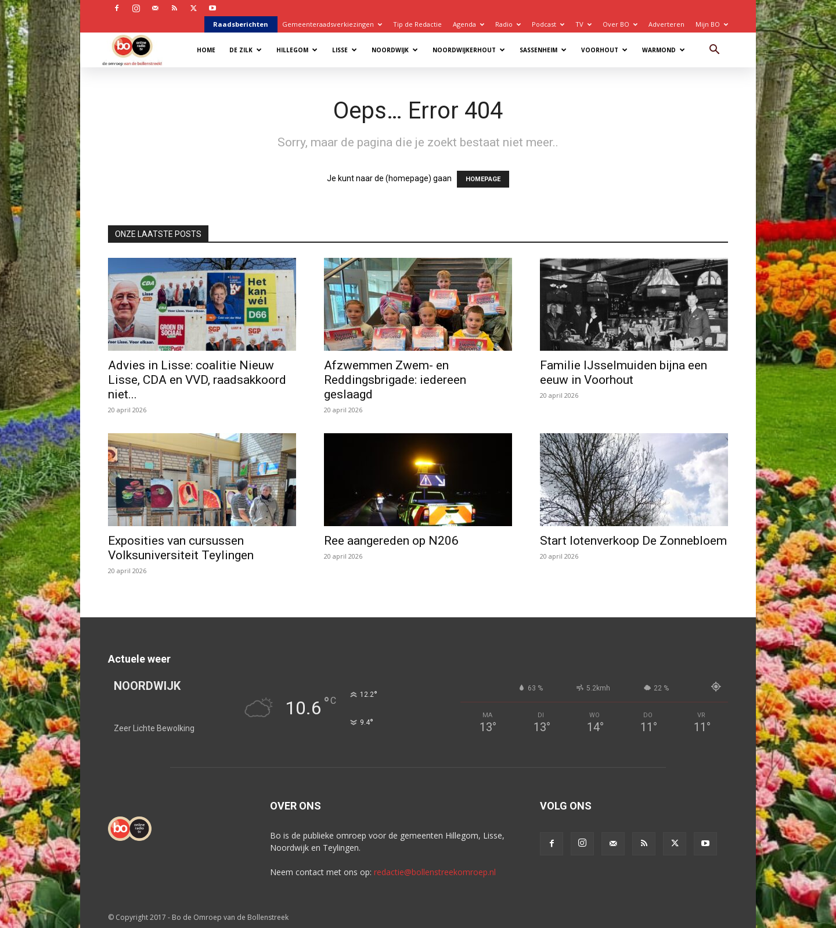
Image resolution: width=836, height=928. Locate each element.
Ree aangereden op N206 (391, 541)
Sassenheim (543, 50)
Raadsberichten (240, 24)
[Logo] (138, 49)
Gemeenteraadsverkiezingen (332, 24)
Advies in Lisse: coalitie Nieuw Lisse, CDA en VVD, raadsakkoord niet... (197, 379)
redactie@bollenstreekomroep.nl (435, 871)
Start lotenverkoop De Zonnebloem (633, 541)
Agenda (468, 24)
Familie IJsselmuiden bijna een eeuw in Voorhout (623, 372)
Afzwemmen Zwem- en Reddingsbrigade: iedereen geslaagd (395, 379)
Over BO (620, 24)
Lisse (344, 50)
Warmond (663, 50)
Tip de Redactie (417, 24)
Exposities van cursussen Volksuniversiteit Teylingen (181, 548)
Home (206, 50)
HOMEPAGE (483, 179)
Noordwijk (395, 50)
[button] (714, 50)
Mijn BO (712, 24)
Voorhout (604, 50)
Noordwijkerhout (469, 50)
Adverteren (666, 24)
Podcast (548, 24)
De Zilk (245, 50)
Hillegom (297, 50)
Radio (508, 24)
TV (583, 24)
